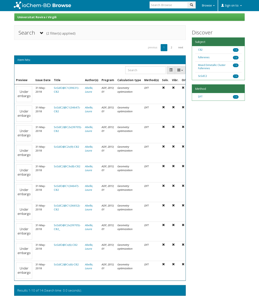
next (180, 47)
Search (46, 33)
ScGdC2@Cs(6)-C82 (66, 264)
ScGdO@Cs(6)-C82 (65, 245)
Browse (208, 5)
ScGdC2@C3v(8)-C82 (67, 166)
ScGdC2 (202, 76)
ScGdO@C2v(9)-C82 (66, 146)
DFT (200, 96)
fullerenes (203, 57)
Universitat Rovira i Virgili (36, 17)
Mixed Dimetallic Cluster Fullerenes (212, 66)
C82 (200, 49)
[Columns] (180, 70)
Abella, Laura (89, 89)
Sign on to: (231, 5)
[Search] (145, 70)
